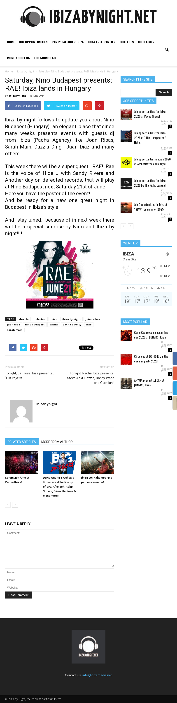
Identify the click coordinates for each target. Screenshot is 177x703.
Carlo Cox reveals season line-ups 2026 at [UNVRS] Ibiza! (151, 334)
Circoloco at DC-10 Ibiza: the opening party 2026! (151, 358)
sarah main (15, 330)
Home (11, 41)
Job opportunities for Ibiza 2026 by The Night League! (149, 183)
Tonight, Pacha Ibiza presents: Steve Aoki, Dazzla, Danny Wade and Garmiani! (90, 378)
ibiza (54, 319)
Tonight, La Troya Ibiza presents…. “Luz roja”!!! (30, 375)
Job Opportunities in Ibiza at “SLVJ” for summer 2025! (150, 206)
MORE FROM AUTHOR (57, 442)
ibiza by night (71, 319)
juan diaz (13, 324)
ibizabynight (17, 95)
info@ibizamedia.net (97, 675)
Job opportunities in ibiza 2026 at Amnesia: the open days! (152, 161)
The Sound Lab (45, 57)
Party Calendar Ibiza (68, 41)
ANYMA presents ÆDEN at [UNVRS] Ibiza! (149, 382)
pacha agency (72, 324)
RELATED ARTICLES (22, 442)
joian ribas (93, 319)
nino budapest (34, 324)
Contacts (126, 41)
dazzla (24, 319)
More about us (18, 57)
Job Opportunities (33, 41)
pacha (53, 324)
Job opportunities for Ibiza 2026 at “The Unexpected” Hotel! (150, 137)
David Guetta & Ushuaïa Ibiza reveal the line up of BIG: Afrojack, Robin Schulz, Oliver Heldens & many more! (59, 486)
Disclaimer (146, 41)
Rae (88, 324)
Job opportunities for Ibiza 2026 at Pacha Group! (149, 113)
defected (40, 319)
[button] (166, 49)
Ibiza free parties (101, 41)
